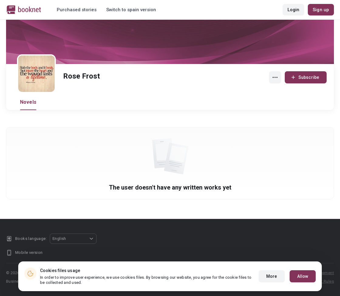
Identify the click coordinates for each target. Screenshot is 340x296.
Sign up (321, 9)
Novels (28, 102)
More (271, 276)
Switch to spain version (131, 9)
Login (293, 9)
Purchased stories (77, 9)
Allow (302, 276)
